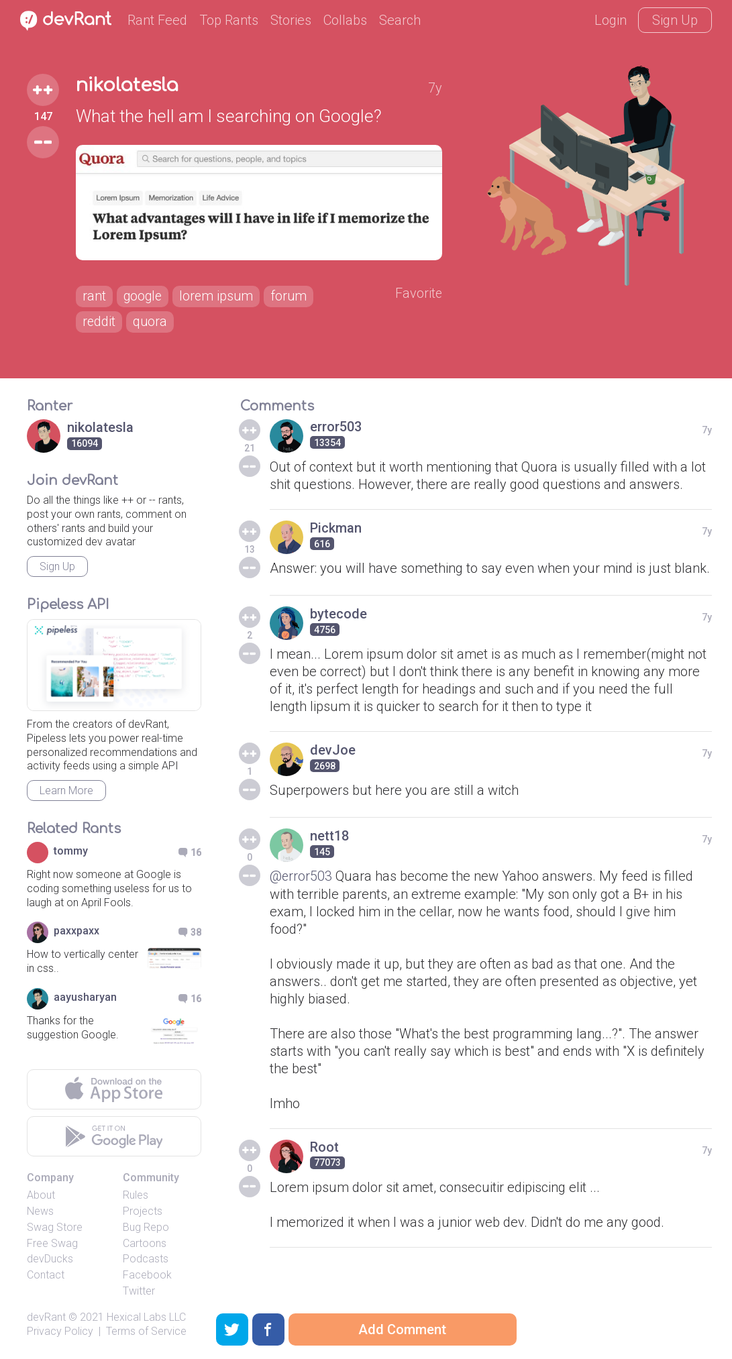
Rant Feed (157, 20)
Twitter (139, 1291)
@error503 (301, 876)
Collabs (345, 20)
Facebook (147, 1274)
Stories (290, 20)
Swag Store (55, 1227)
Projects (142, 1211)
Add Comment (402, 1329)
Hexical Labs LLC (146, 1317)
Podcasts (145, 1259)
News (40, 1211)
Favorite (418, 294)
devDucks (50, 1259)
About (41, 1195)
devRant (46, 1317)
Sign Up (675, 20)
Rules (135, 1195)
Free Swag (52, 1243)
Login (610, 20)
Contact (45, 1274)
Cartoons (144, 1243)
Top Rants (228, 20)
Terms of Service (146, 1331)
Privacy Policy (60, 1331)
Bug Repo (146, 1227)
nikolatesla (128, 86)
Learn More (66, 790)
